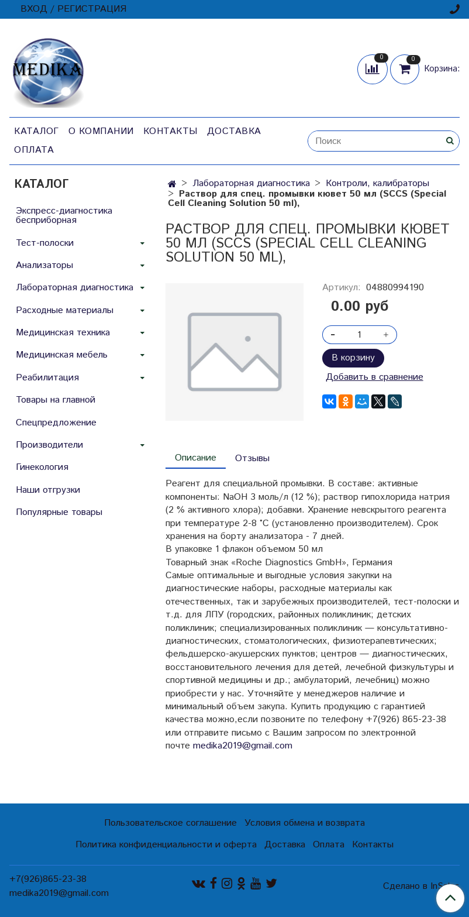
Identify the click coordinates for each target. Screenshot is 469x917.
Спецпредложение (56, 423)
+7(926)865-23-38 (48, 879)
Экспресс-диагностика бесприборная (64, 215)
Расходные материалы (64, 310)
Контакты (170, 131)
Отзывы (252, 458)
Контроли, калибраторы (377, 183)
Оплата (34, 150)
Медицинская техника (63, 332)
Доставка (234, 131)
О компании (101, 131)
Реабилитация (47, 377)
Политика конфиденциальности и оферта (166, 844)
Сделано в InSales (421, 886)
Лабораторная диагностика (251, 183)
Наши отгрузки (48, 490)
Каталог (36, 131)
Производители (49, 445)
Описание (195, 458)
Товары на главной (55, 400)
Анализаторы (44, 265)
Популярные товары (59, 512)
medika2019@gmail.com (242, 746)
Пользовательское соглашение (170, 823)
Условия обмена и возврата (304, 823)
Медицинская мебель (62, 355)
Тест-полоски (45, 243)
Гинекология (42, 467)
